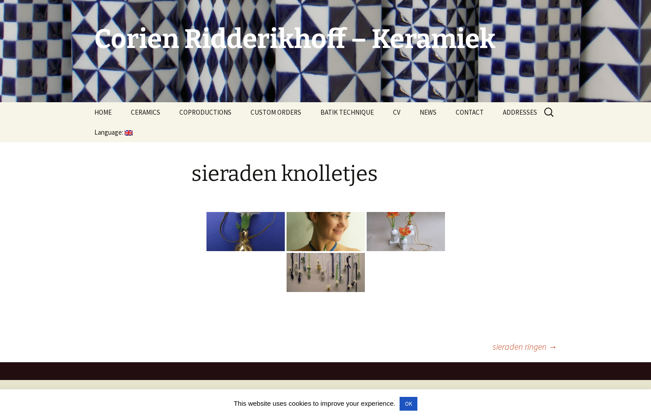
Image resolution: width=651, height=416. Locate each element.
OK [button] (408, 404)
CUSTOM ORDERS (276, 112)
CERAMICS (145, 112)
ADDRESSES (520, 112)
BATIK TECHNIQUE (347, 112)
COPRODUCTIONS (205, 112)
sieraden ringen (525, 346)
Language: (113, 132)
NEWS (428, 112)
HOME (103, 112)
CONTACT (470, 112)
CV (396, 112)
